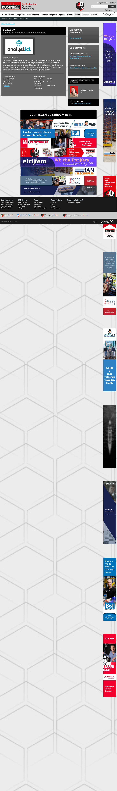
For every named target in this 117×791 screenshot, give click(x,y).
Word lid (94, 15)
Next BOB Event (22, 202)
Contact (53, 204)
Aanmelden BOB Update (73, 202)
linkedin (111, 221)
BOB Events (9, 15)
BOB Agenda (21, 206)
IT (80, 58)
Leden (77, 15)
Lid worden (37, 204)
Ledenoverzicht (38, 202)
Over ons (85, 15)
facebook (103, 221)
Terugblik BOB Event (24, 204)
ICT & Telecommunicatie (80, 56)
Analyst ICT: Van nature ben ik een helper (83, 68)
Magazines (21, 15)
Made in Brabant (33, 15)
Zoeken (112, 6)
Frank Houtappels (75, 38)
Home (2, 14)
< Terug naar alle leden (8, 24)
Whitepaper (21, 208)
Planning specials (6, 208)
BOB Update (37, 206)
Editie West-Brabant (6, 206)
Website (7, 86)
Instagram (107, 221)
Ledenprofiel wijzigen (40, 208)
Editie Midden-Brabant (7, 202)
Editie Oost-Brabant (6, 204)
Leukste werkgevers (49, 15)
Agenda (62, 15)
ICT (71, 56)
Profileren (113, 3)
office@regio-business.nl (82, 103)
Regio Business (19, 6)
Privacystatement (55, 208)
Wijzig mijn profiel (102, 3)
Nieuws (70, 15)
